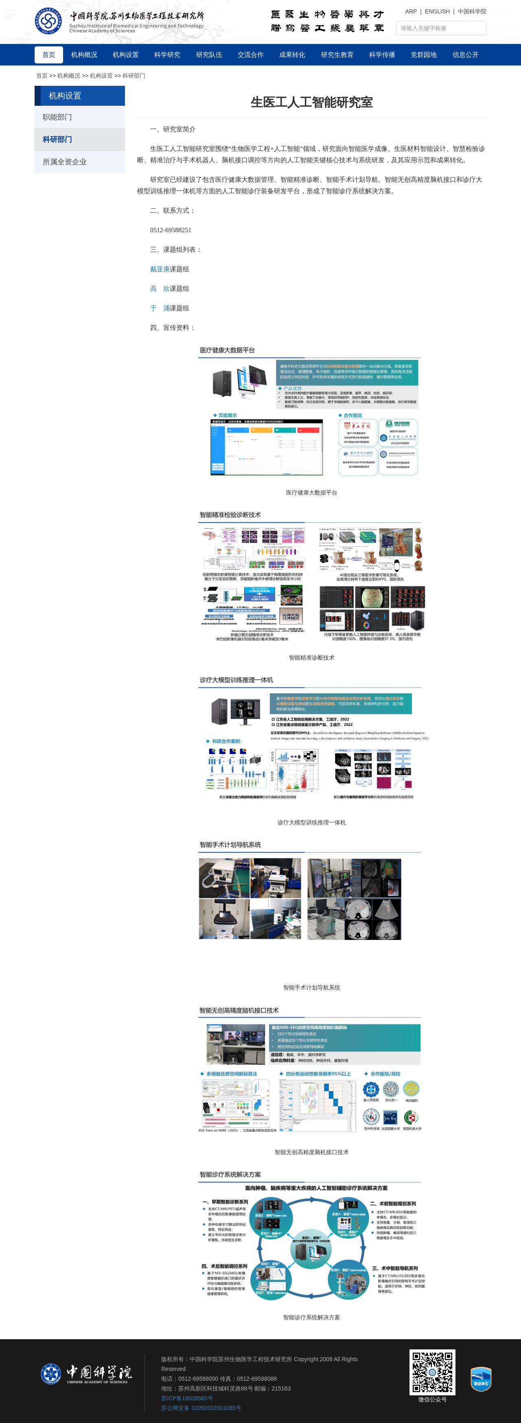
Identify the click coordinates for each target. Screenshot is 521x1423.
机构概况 (68, 75)
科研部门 (134, 75)
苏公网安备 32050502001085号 (201, 1408)
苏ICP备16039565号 (187, 1398)
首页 (42, 75)
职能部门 (57, 117)
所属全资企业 (65, 162)
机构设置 (101, 75)
